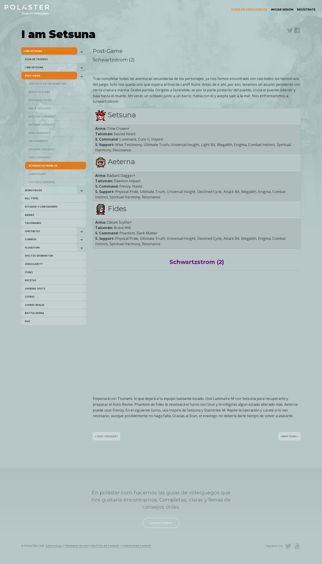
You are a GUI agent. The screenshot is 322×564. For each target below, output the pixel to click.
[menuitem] (249, 9)
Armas (29, 215)
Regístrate (306, 9)
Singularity (33, 264)
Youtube (297, 545)
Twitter (290, 30)
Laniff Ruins (37, 174)
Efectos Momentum (39, 255)
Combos (30, 239)
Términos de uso (77, 545)
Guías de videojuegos (249, 9)
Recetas (30, 280)
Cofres (30, 296)
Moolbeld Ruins (40, 100)
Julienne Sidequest (42, 149)
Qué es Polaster (161, 522)
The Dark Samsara (42, 182)
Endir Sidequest (40, 108)
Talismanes (33, 223)
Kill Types (31, 198)
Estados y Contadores (41, 206)
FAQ (27, 321)
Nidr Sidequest (39, 133)
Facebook (297, 30)
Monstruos (33, 190)
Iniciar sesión (282, 9)
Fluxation (32, 247)
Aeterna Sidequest (42, 124)
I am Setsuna (33, 51)
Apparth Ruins (39, 92)
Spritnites (32, 231)
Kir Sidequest (38, 141)
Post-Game (32, 75)
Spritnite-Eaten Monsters (48, 83)
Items (29, 272)
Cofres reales (34, 305)
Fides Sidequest (40, 157)
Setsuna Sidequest (42, 116)
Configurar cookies (136, 545)
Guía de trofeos (36, 59)
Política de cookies (105, 545)
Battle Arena (34, 313)
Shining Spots (35, 288)
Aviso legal (54, 545)
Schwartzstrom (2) (43, 165)
